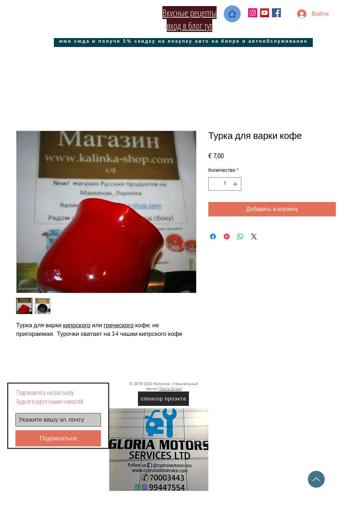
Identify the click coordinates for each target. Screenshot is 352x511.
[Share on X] (254, 236)
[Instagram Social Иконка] (252, 12)
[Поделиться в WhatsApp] (240, 236)
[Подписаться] (58, 438)
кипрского (76, 325)
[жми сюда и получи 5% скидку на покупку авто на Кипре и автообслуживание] (183, 40)
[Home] (232, 13)
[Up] (316, 479)
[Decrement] (213, 184)
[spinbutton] (224, 184)
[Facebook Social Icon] (276, 12)
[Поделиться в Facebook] (213, 236)
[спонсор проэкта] (163, 399)
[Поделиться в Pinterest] (226, 236)
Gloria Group (170, 389)
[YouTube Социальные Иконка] (264, 12)
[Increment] (235, 184)
